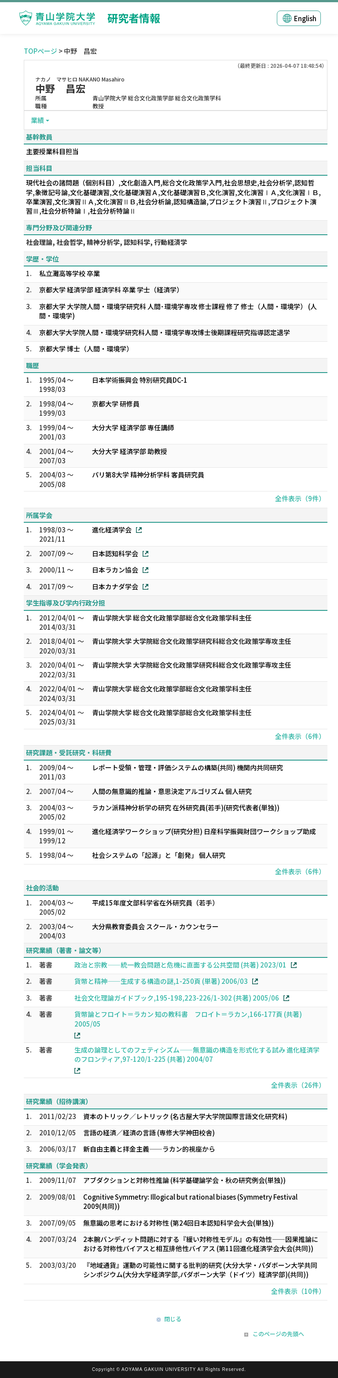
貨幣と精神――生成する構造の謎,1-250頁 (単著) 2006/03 (161, 981)
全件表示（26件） (298, 1085)
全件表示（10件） (298, 1291)
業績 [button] (37, 120)
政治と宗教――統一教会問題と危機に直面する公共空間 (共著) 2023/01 (180, 964)
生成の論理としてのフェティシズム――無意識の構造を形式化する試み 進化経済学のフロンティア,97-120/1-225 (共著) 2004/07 (197, 1054)
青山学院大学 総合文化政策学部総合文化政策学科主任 (172, 617)
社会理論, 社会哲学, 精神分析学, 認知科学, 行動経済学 (106, 242)
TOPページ (40, 50)
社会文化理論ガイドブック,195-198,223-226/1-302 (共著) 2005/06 (176, 997)
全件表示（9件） (300, 498)
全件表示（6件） (300, 736)
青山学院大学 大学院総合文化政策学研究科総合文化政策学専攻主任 (191, 641)
